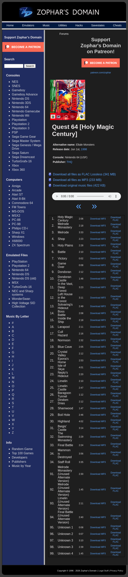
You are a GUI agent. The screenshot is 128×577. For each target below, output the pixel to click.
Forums (64, 33)
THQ (69, 161)
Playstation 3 (20, 128)
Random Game (22, 449)
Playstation (19, 119)
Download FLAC (116, 218)
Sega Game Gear (24, 136)
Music (46, 25)
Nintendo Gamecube (26, 111)
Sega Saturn (20, 152)
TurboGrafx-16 (22, 161)
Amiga (16, 186)
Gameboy (18, 90)
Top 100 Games (22, 453)
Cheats (117, 25)
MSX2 (16, 215)
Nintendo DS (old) (24, 278)
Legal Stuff (103, 571)
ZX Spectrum (21, 245)
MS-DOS (18, 211)
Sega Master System (26, 141)
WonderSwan (21, 298)
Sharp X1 (18, 232)
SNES (16, 86)
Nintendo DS (20, 98)
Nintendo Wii (20, 115)
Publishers (19, 461)
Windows (18, 236)
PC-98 (16, 224)
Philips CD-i (20, 228)
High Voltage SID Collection (23, 304)
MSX (15, 282)
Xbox (15, 165)
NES (15, 81)
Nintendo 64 (20, 107)
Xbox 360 (18, 169)
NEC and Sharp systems (22, 292)
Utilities (62, 25)
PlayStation (19, 261)
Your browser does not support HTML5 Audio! (86, 195)
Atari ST (17, 194)
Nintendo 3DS (21, 102)
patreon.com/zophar (100, 72)
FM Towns (19, 207)
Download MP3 (98, 218)
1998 (84, 149)
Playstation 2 (20, 124)
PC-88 (16, 219)
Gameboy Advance (25, 94)
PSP (15, 132)
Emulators (28, 25)
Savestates (97, 25)
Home (10, 25)
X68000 (17, 241)
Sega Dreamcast (23, 157)
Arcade (17, 190)
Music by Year (21, 466)
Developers (19, 457)
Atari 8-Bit (18, 198)
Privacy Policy (116, 571)
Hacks (79, 25)
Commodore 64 (22, 203)
